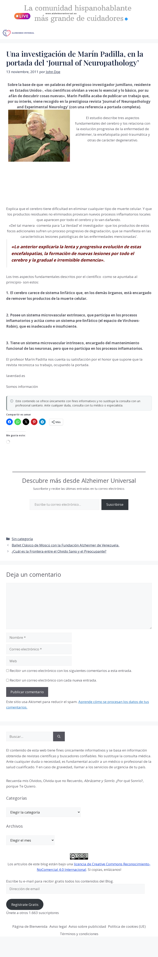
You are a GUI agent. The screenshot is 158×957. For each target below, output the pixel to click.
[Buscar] (59, 736)
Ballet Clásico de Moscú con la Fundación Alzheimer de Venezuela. (65, 545)
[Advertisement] (104, 173)
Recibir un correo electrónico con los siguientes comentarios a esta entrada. (71, 670)
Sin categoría (22, 538)
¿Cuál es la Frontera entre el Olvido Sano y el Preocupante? (59, 551)
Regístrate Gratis (24, 904)
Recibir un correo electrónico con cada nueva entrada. (53, 680)
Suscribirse (114, 504)
